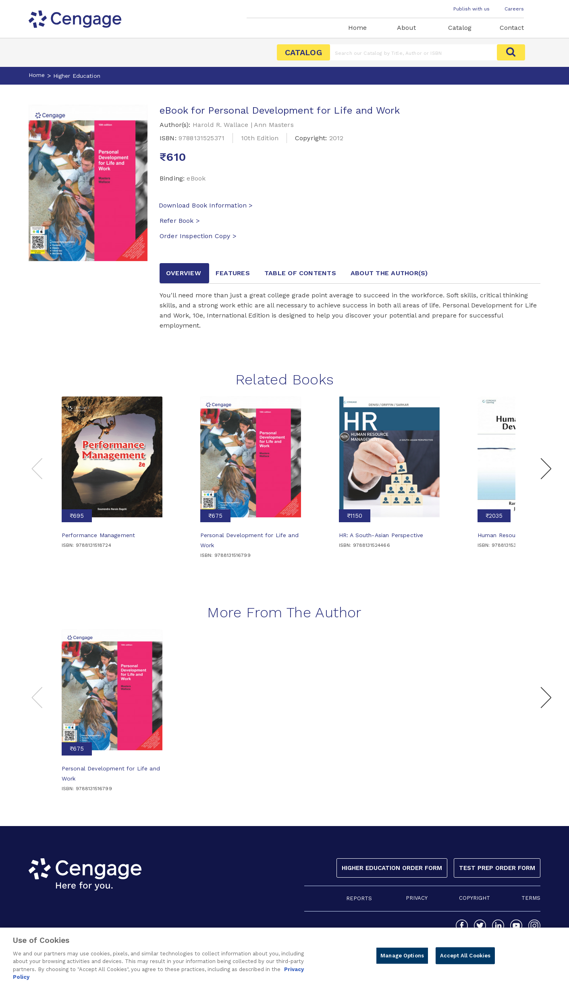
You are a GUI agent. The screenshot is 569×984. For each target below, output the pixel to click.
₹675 (215, 515)
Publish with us (471, 9)
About (406, 27)
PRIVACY (417, 898)
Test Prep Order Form (497, 868)
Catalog (459, 27)
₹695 (77, 515)
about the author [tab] (389, 273)
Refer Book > (180, 220)
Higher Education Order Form (392, 868)
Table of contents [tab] (300, 273)
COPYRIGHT (474, 898)
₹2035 (494, 515)
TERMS (530, 898)
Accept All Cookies (465, 963)
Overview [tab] (183, 273)
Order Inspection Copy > (198, 236)
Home (357, 27)
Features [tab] (233, 273)
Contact (512, 27)
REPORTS (359, 898)
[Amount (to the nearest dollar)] (413, 52)
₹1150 (354, 515)
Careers (514, 9)
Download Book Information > (206, 205)
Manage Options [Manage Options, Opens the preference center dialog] (402, 963)
